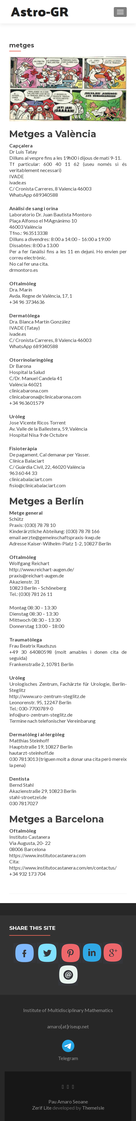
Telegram (68, 1058)
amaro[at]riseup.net (68, 1026)
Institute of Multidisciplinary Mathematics (68, 1010)
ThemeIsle (93, 1108)
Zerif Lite (42, 1108)
